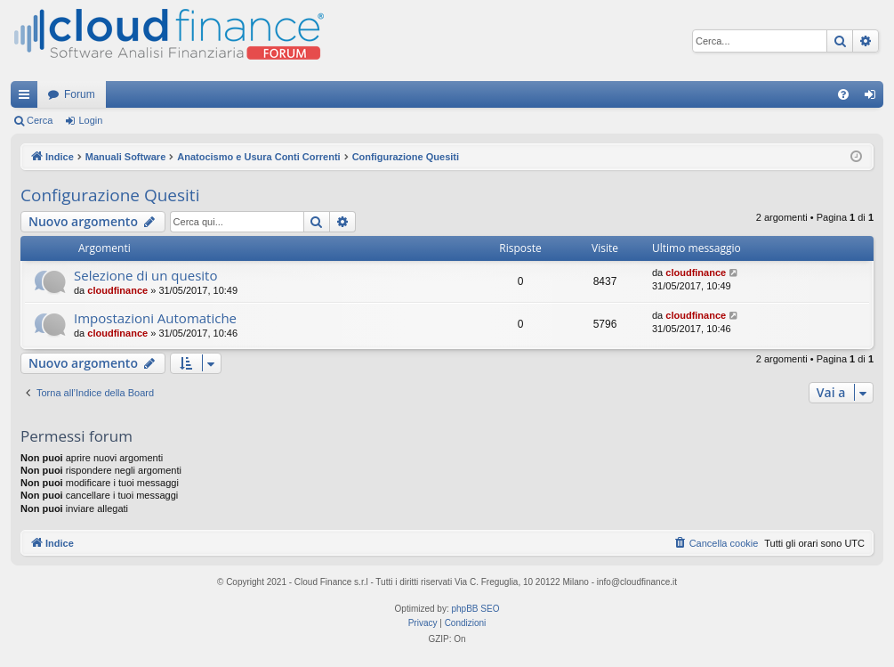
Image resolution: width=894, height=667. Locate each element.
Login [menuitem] (874, 98)
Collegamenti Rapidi (27, 98)
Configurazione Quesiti (109, 195)
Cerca (39, 120)
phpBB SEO (476, 609)
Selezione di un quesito (145, 275)
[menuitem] (843, 94)
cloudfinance (117, 290)
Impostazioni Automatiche (155, 318)
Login (90, 120)
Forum (79, 94)
